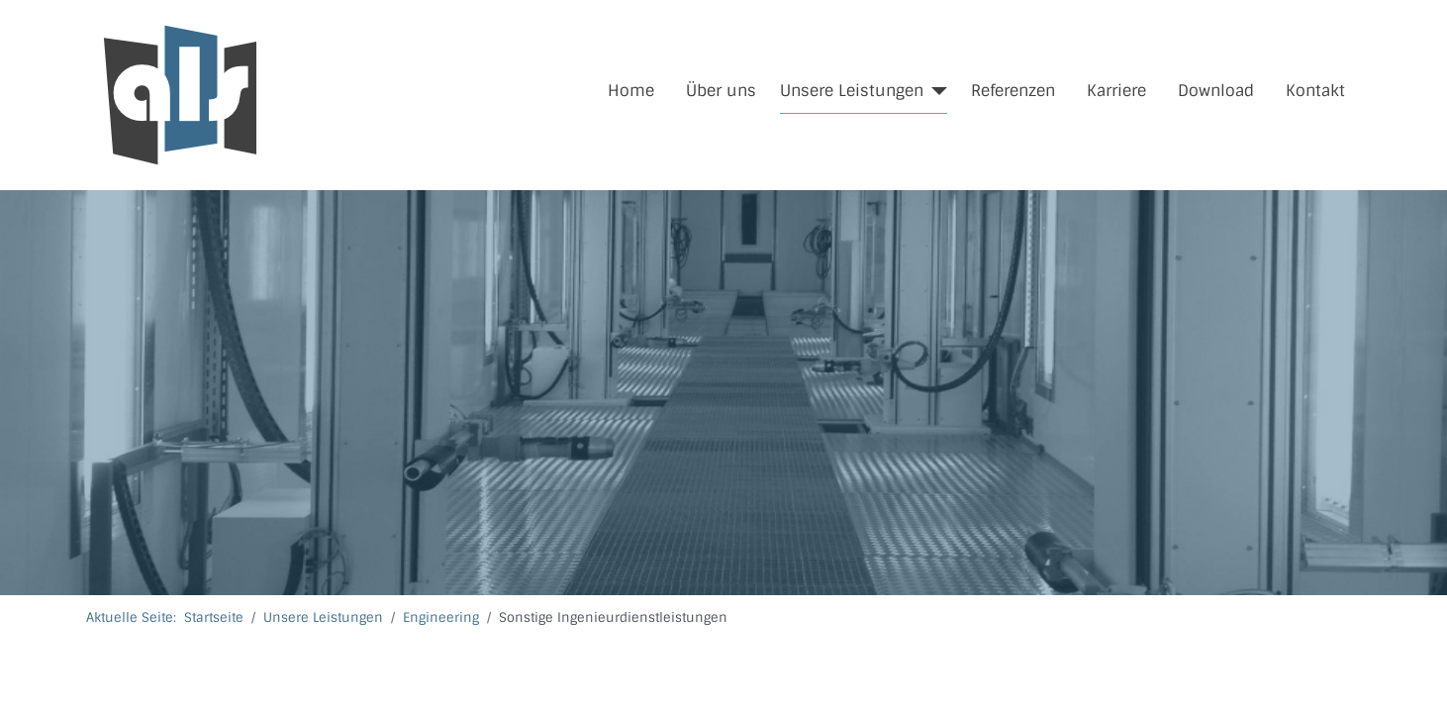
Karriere (1116, 90)
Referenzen (1013, 90)
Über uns (721, 90)
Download (1216, 90)
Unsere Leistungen (851, 90)
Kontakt (1315, 90)
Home (631, 90)
